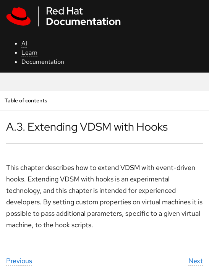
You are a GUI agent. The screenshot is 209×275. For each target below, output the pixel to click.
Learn (29, 53)
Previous (19, 260)
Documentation (42, 62)
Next (195, 260)
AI (24, 43)
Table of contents (25, 100)
